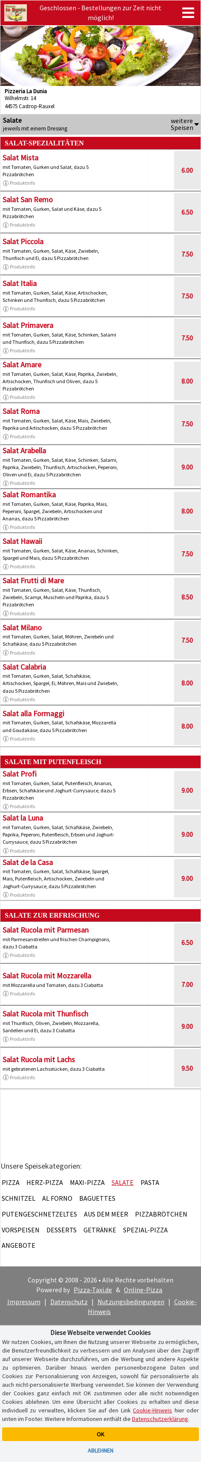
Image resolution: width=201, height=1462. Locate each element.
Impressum (23, 1301)
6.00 (187, 170)
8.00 (187, 381)
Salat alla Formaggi (33, 713)
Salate (123, 1182)
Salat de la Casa (28, 862)
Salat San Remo (28, 199)
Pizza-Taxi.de (93, 1289)
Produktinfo (19, 183)
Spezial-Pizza (145, 1230)
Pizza (11, 1182)
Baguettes (97, 1198)
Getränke (99, 1230)
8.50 (187, 597)
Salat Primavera (28, 325)
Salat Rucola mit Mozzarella (47, 976)
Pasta (150, 1182)
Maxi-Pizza (87, 1182)
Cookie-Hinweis (152, 1410)
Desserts (61, 1230)
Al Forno (57, 1198)
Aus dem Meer (106, 1214)
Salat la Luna (23, 818)
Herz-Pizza (44, 1182)
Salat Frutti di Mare (33, 580)
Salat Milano (22, 627)
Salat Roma (21, 411)
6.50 (187, 212)
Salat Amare (22, 364)
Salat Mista (20, 157)
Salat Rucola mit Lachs (39, 1059)
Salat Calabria (24, 667)
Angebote (18, 1245)
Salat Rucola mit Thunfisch (45, 1014)
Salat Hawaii (22, 541)
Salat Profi (20, 774)
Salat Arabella (24, 450)
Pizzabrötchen (161, 1214)
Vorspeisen (21, 1230)
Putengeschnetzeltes (39, 1214)
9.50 (187, 1068)
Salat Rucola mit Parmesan (46, 930)
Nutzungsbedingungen (131, 1301)
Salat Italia (20, 283)
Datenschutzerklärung (160, 1419)
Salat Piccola (23, 241)
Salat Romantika (29, 494)
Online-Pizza (143, 1289)
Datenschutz (69, 1301)
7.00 (187, 984)
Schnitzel (18, 1198)
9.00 (187, 467)
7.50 (187, 254)
